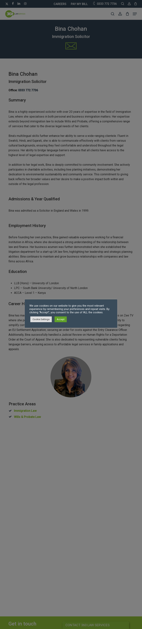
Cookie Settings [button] (41, 319)
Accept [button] (61, 319)
